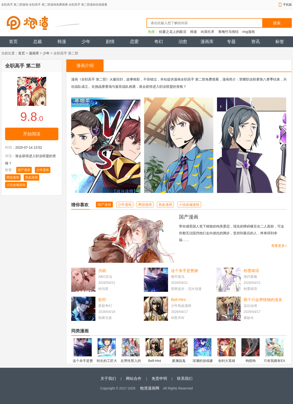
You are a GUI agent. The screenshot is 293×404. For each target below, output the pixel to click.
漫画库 (207, 41)
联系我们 (185, 378)
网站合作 (133, 378)
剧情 (110, 41)
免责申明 (159, 378)
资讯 (255, 41)
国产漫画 (24, 170)
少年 (86, 41)
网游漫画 (13, 177)
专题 (231, 41)
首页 (13, 41)
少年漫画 (42, 170)
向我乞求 (207, 32)
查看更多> (279, 246)
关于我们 (108, 378)
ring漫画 (248, 32)
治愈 (182, 41)
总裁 (37, 41)
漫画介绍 (85, 65)
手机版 (287, 4)
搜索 (277, 23)
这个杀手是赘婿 (184, 271)
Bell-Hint (178, 300)
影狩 (102, 300)
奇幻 (158, 41)
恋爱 (134, 41)
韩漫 (193, 32)
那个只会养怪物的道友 (263, 300)
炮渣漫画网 (149, 388)
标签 (279, 41)
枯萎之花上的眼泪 (172, 32)
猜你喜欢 (80, 204)
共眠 (102, 271)
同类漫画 (80, 331)
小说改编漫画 (16, 185)
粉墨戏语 (251, 271)
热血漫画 (31, 177)
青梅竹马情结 (228, 32)
